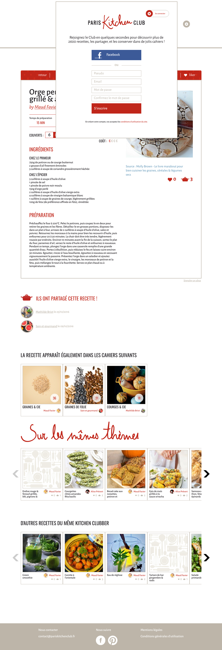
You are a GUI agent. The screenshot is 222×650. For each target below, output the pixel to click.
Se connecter (160, 14)
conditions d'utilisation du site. (134, 122)
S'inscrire (100, 108)
